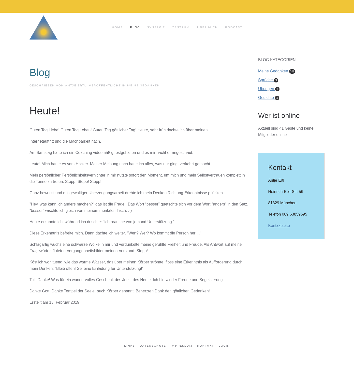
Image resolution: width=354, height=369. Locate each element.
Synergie (156, 27)
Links (129, 345)
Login (224, 345)
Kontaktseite (279, 225)
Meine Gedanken (143, 85)
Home (117, 27)
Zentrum (181, 27)
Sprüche (268, 80)
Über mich (207, 27)
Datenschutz (153, 345)
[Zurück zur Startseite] (44, 27)
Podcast (233, 27)
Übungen (269, 89)
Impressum (181, 345)
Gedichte (268, 98)
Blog (135, 27)
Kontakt (205, 345)
